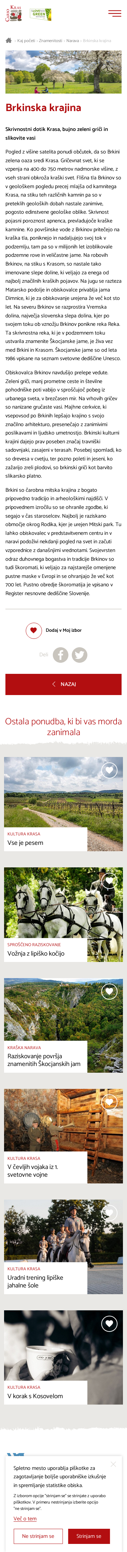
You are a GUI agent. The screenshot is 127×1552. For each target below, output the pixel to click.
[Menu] (115, 13)
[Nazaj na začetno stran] (13, 13)
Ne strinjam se (38, 1536)
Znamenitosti (50, 41)
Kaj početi (26, 41)
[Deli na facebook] (60, 655)
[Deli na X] (79, 655)
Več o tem (25, 1518)
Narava (72, 41)
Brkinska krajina (97, 41)
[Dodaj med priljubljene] (54, 631)
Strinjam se (89, 1536)
